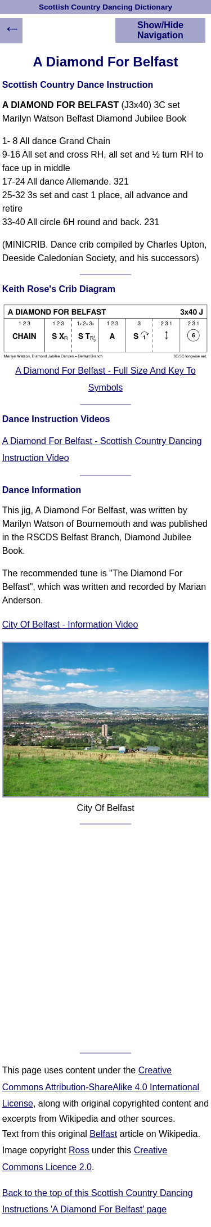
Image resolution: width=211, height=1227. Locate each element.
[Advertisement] (105, 938)
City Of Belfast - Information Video (70, 624)
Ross (79, 1150)
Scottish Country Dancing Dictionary (105, 7)
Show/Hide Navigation (160, 30)
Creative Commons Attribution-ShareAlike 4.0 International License (100, 1086)
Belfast (103, 1134)
